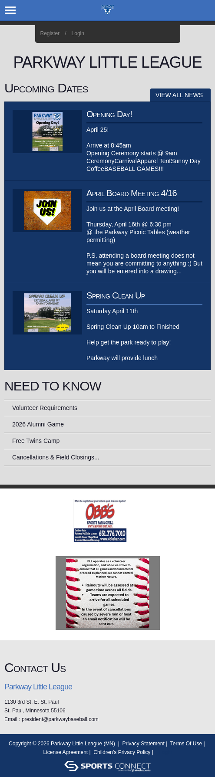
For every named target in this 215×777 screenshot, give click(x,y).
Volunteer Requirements (44, 407)
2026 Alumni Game (38, 424)
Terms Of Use (186, 744)
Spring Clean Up (115, 295)
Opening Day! (109, 114)
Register (50, 33)
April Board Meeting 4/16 (131, 193)
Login (78, 33)
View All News (179, 95)
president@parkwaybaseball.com (60, 719)
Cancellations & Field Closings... (55, 457)
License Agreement (65, 752)
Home (170, 34)
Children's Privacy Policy (121, 752)
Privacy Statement (143, 744)
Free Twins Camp (36, 440)
